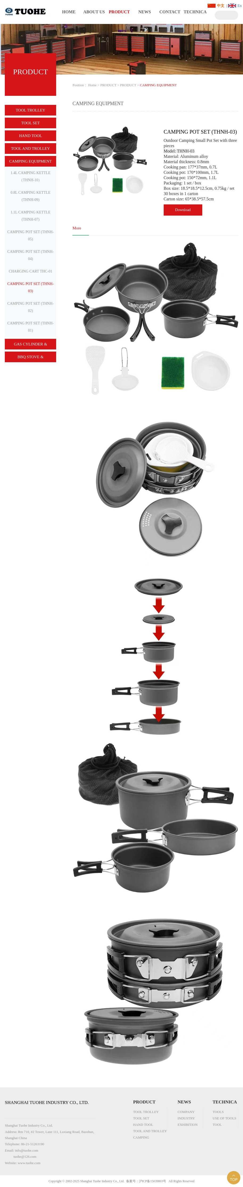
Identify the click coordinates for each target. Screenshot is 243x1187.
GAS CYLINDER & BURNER (30, 345)
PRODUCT (119, 12)
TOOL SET (30, 123)
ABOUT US (94, 12)
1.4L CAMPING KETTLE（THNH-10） (31, 176)
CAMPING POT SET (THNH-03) (30, 287)
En (239, 6)
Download (183, 210)
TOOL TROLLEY (30, 110)
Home (92, 85)
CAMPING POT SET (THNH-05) (30, 235)
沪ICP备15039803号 (152, 1181)
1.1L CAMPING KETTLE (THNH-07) (31, 215)
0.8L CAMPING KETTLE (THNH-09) (31, 196)
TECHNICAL (195, 17)
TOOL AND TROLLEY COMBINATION (30, 150)
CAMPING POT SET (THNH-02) (30, 307)
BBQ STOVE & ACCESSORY (31, 358)
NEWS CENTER (145, 17)
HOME (69, 12)
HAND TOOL (30, 136)
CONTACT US (169, 17)
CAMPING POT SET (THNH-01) (30, 326)
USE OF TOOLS (224, 1118)
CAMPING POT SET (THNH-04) (30, 255)
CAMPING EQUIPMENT (30, 161)
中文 (220, 6)
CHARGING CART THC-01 (30, 271)
